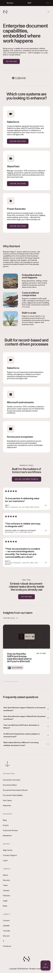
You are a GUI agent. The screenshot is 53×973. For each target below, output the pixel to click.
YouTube (6, 931)
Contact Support (10, 855)
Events (6, 825)
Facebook (7, 946)
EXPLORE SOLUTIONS (18, 141)
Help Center (7, 850)
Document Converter (11, 780)
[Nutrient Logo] (5, 12)
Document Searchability (13, 795)
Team (5, 885)
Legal (5, 901)
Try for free (11, 61)
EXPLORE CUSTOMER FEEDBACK (26, 479)
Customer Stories (10, 830)
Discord (6, 936)
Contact (6, 920)
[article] (26, 499)
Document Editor (10, 785)
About (5, 875)
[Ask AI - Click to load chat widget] (46, 965)
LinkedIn (6, 925)
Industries (7, 805)
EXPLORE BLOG (10, 618)
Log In (5, 860)
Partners (6, 895)
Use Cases (7, 800)
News (5, 906)
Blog (5, 820)
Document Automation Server (15, 790)
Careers (6, 890)
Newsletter (7, 835)
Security (6, 880)
